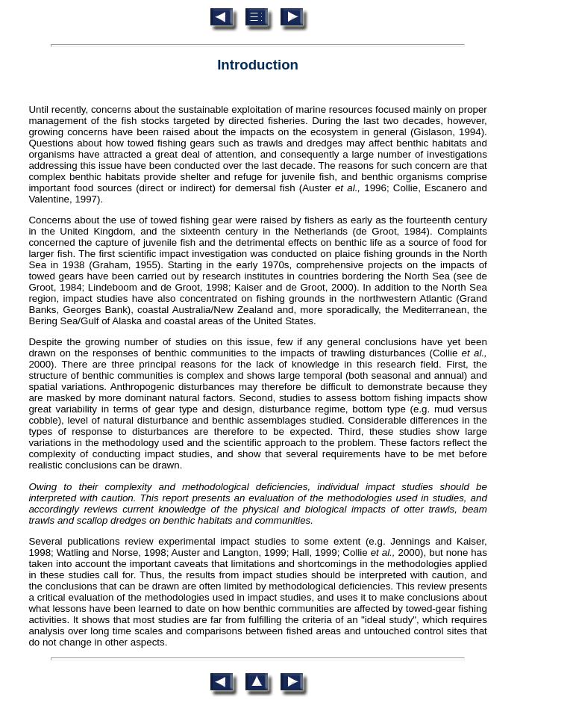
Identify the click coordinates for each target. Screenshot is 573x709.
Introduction (257, 64)
